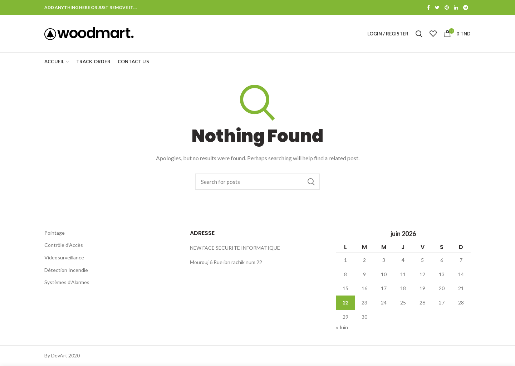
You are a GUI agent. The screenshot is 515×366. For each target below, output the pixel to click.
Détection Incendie (66, 270)
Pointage (54, 233)
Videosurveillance (64, 257)
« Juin (342, 327)
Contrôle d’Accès (63, 245)
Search (311, 182)
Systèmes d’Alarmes (66, 282)
